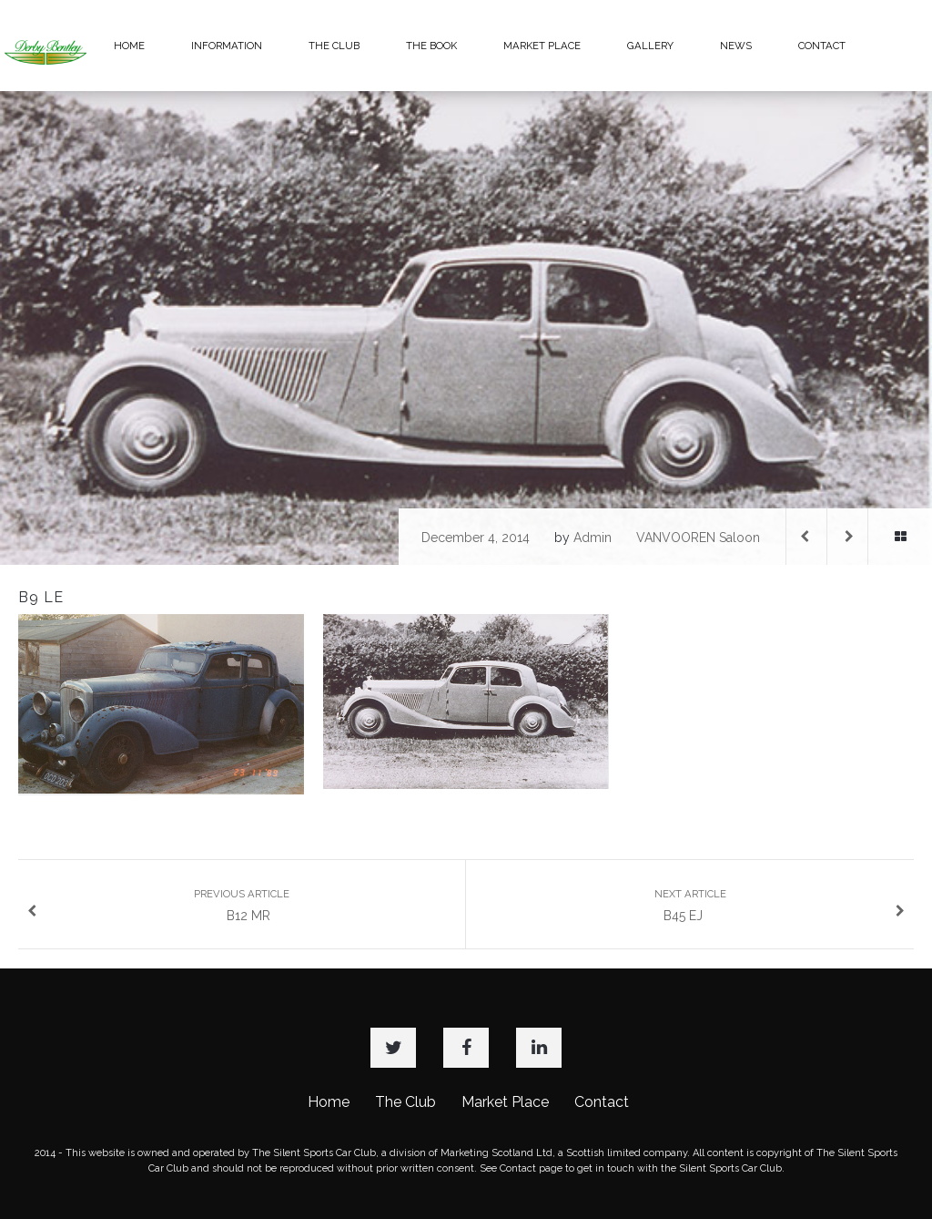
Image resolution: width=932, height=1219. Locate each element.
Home (329, 1102)
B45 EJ (780, 905)
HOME (129, 45)
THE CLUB (334, 45)
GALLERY (650, 45)
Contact (601, 1102)
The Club (405, 1102)
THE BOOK (431, 45)
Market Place (505, 1102)
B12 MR (158, 905)
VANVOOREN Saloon (698, 537)
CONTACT (822, 45)
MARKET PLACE (542, 45)
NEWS (736, 45)
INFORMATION (226, 45)
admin (592, 537)
